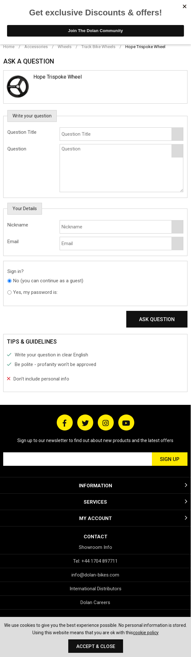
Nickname (17, 225)
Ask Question (157, 319)
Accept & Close (95, 646)
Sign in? (15, 271)
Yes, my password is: (35, 292)
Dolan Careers (95, 602)
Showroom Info (95, 547)
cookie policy (146, 632)
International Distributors (95, 589)
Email (13, 241)
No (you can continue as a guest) (48, 281)
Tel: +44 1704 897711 (95, 561)
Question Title (22, 132)
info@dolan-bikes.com (95, 575)
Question (16, 149)
